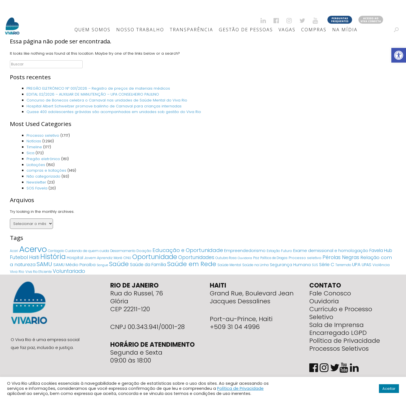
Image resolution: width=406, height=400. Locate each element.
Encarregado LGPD (338, 332)
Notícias (34, 141)
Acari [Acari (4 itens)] (14, 251)
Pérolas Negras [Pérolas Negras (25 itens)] (341, 257)
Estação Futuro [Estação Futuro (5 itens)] (279, 250)
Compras (313, 29)
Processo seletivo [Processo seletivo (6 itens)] (305, 257)
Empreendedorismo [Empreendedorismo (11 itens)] (245, 250)
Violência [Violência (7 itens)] (381, 265)
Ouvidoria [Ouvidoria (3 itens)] (245, 258)
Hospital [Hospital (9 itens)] (75, 257)
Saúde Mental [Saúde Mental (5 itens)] (229, 264)
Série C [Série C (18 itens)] (326, 264)
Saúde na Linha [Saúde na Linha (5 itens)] (255, 264)
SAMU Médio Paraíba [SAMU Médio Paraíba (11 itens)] (74, 265)
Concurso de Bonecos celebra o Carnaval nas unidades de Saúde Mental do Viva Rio (107, 100)
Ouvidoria (324, 301)
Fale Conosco (330, 293)
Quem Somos (92, 29)
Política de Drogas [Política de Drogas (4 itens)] (274, 258)
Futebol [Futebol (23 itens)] (19, 257)
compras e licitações (46, 170)
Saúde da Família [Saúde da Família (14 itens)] (148, 265)
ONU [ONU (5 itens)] (127, 257)
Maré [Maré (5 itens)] (118, 257)
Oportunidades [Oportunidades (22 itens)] (196, 257)
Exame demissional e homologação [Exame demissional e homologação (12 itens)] (330, 250)
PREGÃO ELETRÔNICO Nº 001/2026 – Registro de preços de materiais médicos (98, 88)
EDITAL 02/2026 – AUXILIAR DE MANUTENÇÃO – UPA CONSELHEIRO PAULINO (93, 94)
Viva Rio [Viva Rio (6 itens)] (17, 271)
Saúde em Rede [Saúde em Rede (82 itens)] (191, 264)
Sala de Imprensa (336, 325)
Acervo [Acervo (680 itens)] (33, 249)
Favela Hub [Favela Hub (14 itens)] (380, 250)
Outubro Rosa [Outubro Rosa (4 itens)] (226, 258)
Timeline (34, 147)
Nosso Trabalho (140, 29)
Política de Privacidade (344, 340)
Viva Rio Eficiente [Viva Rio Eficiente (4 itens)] (38, 271)
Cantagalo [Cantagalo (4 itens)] (56, 251)
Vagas (287, 29)
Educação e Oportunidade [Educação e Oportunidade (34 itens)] (188, 250)
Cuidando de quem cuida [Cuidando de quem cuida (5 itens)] (87, 250)
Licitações (36, 164)
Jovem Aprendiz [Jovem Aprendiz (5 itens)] (98, 257)
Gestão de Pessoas (246, 29)
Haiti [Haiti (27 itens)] (34, 257)
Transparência (191, 29)
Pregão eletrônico (43, 159)
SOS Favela (37, 188)
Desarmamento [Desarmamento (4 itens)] (122, 251)
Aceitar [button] (389, 388)
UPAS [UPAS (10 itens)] (366, 265)
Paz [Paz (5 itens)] (256, 257)
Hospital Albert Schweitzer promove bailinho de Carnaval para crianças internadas (104, 106)
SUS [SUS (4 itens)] (315, 265)
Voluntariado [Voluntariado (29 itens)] (69, 271)
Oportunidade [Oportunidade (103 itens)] (154, 256)
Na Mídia (345, 29)
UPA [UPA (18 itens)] (356, 264)
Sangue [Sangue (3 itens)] (102, 265)
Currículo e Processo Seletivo (340, 313)
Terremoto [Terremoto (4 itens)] (343, 265)
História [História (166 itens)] (53, 256)
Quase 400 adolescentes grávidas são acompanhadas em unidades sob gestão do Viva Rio (114, 111)
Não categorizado (43, 176)
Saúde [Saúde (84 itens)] (119, 264)
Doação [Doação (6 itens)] (143, 250)
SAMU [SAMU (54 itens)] (44, 264)
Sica (30, 153)
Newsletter (36, 182)
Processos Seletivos (339, 348)
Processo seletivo (43, 135)
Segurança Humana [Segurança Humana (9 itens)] (290, 265)
